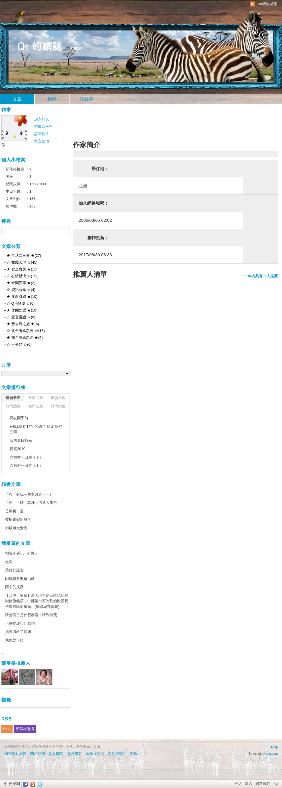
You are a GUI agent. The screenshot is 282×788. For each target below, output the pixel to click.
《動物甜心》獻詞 (20, 623)
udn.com (272, 754)
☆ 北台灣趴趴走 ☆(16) (26, 331)
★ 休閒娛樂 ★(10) (22, 310)
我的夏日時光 (21, 440)
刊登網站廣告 (15, 754)
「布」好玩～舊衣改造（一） (29, 494)
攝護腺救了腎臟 (18, 632)
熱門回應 (35, 406)
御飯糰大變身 (16, 528)
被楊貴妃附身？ (18, 519)
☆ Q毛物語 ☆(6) (20, 303)
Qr (3, 144)
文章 (17, 99)
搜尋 (65, 231)
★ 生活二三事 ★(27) (24, 255)
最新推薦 (58, 398)
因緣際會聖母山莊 (20, 579)
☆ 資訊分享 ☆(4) (21, 290)
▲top (274, 747)
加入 (248, 783)
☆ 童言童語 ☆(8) (21, 317)
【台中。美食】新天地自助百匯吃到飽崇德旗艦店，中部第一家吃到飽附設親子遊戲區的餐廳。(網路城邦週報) (36, 601)
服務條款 (74, 754)
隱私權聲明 (117, 754)
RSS (7, 729)
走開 (9, 562)
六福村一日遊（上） (26, 465)
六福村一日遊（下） (26, 457)
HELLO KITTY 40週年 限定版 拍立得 (36, 429)
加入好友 (41, 119)
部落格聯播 (25, 729)
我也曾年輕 (14, 640)
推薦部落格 (43, 126)
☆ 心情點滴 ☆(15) (22, 276)
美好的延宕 (14, 570)
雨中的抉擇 (14, 587)
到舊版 (75, 48)
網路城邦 (263, 783)
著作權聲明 (95, 754)
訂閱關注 (41, 134)
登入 (238, 783)
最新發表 (13, 398)
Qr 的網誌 (39, 45)
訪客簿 (86, 99)
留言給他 (41, 141)
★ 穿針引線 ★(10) (22, 296)
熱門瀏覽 (13, 406)
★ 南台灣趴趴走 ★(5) (25, 337)
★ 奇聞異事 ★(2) (21, 283)
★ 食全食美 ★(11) (22, 269)
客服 (134, 754)
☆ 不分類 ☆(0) (19, 344)
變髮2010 (17, 449)
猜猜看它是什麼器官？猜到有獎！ (33, 615)
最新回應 (35, 398)
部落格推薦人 (15, 663)
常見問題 (56, 754)
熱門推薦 (58, 406)
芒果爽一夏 (14, 511)
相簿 (51, 99)
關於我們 (37, 754)
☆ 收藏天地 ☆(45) (22, 262)
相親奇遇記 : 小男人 (21, 553)
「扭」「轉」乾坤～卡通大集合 (31, 502)
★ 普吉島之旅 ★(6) (23, 324)
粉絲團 (14, 783)
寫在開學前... (20, 418)
